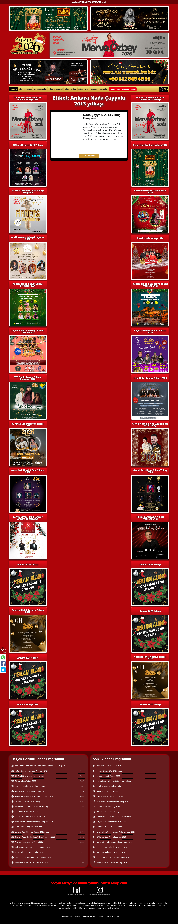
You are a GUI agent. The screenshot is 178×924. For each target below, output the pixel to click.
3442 (82, 837)
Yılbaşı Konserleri (56, 89)
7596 (82, 776)
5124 (82, 791)
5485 (82, 786)
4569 (82, 801)
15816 (81, 766)
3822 (82, 816)
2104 (82, 862)
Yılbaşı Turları (83, 89)
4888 (82, 796)
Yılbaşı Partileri (70, 89)
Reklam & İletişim (129, 89)
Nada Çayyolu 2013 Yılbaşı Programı (102, 116)
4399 (82, 806)
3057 (82, 852)
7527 (82, 781)
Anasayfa (13, 89)
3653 (82, 822)
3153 (82, 847)
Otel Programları (40, 89)
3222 (82, 842)
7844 (82, 771)
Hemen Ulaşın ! (89, 155)
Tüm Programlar (25, 89)
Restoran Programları (99, 89)
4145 (82, 811)
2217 (82, 857)
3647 (82, 827)
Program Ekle (115, 89)
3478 (82, 832)
